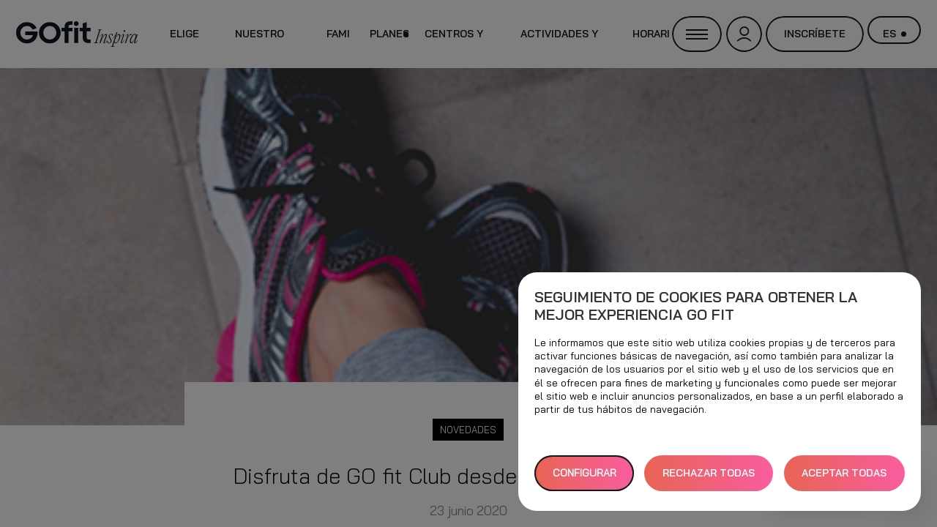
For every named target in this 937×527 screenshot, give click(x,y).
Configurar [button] (584, 472)
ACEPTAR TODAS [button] (844, 472)
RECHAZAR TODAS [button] (708, 472)
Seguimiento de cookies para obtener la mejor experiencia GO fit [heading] (695, 306)
